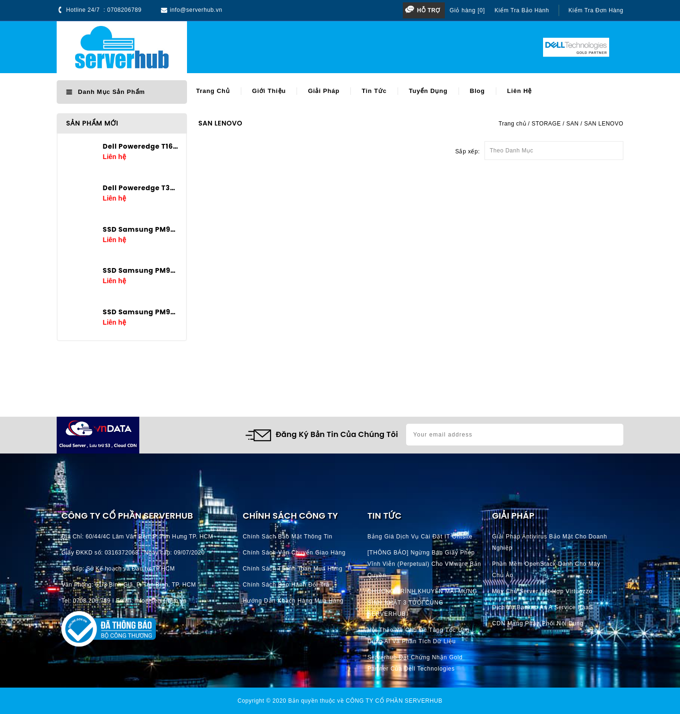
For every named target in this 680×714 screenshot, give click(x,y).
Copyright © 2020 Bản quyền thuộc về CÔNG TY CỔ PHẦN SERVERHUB (340, 700)
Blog (477, 90)
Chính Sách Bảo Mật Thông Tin (287, 536)
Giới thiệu (269, 90)
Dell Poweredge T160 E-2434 (141, 146)
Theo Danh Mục (554, 148)
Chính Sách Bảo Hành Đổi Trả (286, 584)
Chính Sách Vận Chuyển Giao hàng (294, 552)
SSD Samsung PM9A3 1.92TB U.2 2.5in (141, 312)
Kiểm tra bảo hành (521, 10)
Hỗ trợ (428, 10)
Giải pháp (324, 90)
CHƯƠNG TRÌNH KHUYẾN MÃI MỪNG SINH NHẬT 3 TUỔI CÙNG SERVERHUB (422, 602)
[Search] (317, 47)
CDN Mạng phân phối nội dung (538, 623)
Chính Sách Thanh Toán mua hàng (292, 568)
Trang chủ (213, 90)
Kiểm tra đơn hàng (596, 10)
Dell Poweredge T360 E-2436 (141, 188)
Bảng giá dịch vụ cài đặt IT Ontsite (420, 536)
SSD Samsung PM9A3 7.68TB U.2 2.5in (141, 229)
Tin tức (374, 90)
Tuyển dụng (428, 90)
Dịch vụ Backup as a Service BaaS (542, 607)
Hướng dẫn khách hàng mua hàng (293, 600)
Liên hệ (519, 90)
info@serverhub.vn (196, 10)
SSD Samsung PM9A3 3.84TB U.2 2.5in (141, 270)
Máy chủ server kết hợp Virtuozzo (542, 591)
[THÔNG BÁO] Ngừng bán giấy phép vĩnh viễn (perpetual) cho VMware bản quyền (424, 564)
